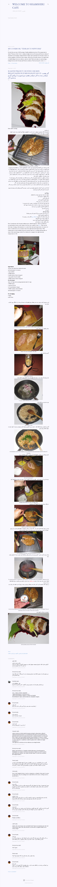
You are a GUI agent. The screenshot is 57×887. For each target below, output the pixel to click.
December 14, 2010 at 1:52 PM (18, 744)
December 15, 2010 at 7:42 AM (18, 800)
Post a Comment (12, 871)
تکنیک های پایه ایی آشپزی (23, 653)
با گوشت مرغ (16, 653)
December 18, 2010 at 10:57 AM (18, 868)
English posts (16, 11)
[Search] (48, 4)
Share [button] (9, 63)
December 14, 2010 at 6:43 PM (18, 767)
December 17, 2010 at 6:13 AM (18, 830)
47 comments (14, 63)
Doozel (14, 702)
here (39, 225)
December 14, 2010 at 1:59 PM (18, 756)
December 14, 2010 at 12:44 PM (18, 717)
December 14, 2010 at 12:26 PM (18, 698)
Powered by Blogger (28, 880)
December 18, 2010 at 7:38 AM (18, 857)
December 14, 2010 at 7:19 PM (18, 778)
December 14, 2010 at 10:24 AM (18, 667)
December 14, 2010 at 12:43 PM (18, 708)
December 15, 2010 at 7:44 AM (18, 811)
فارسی (23, 11)
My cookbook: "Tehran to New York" (24, 49)
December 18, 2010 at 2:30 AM (18, 849)
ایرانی (12, 653)
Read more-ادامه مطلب (44, 62)
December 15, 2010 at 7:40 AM (18, 790)
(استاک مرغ (34, 216)
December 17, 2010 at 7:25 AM (18, 841)
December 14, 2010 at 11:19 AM (18, 677)
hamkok (14, 681)
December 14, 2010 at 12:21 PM (18, 686)
